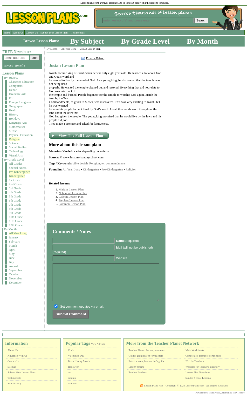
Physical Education (21, 135)
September (15, 270)
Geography (16, 106)
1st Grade (15, 180)
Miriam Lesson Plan (71, 189)
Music (13, 131)
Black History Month (79, 368)
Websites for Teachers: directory (202, 373)
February (14, 241)
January (14, 237)
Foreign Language (20, 102)
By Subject (87, 41)
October (14, 274)
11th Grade (16, 221)
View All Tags (98, 351)
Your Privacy (14, 390)
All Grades (15, 163)
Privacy (8, 65)
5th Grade (15, 196)
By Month (202, 41)
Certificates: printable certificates (203, 362)
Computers (15, 86)
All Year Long (18, 233)
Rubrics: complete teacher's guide (146, 368)
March (13, 245)
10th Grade (16, 217)
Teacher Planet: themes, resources (147, 357)
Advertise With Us (17, 362)
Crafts (71, 357)
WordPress (214, 399)
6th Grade (15, 200)
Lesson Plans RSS (151, 392)
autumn (72, 385)
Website (121, 258)
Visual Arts (16, 155)
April (12, 249)
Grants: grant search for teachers (146, 362)
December (15, 282)
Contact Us (32, 32)
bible (76, 163)
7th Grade (15, 204)
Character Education (21, 81)
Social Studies (18, 147)
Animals (72, 390)
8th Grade (15, 208)
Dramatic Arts (17, 94)
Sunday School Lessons (198, 385)
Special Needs (18, 167)
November (15, 278)
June (11, 258)
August (13, 266)
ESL (11, 98)
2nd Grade (15, 184)
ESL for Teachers (194, 368)
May (11, 254)
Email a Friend (95, 58)
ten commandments (113, 163)
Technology (16, 151)
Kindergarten (17, 176)
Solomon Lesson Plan (72, 204)
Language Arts (18, 122)
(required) (127, 241)
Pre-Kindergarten (19, 172)
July (11, 262)
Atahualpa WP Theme (233, 399)
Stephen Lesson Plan (71, 200)
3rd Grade (15, 188)
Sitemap (11, 373)
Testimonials (78, 32)
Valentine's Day (76, 363)
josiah (84, 163)
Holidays (14, 118)
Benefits (20, 65)
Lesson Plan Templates (197, 379)
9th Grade (15, 213)
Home (7, 32)
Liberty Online (136, 373)
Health (13, 110)
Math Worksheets (194, 357)
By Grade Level (145, 41)
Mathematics (17, 127)
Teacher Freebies (138, 379)
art (69, 379)
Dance (13, 90)
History (13, 114)
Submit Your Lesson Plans (55, 32)
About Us (18, 32)
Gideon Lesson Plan (71, 196)
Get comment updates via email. (82, 314)
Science (14, 143)
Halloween (73, 374)
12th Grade (16, 225)
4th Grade (15, 192)
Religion (14, 139)
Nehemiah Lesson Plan (73, 193)
